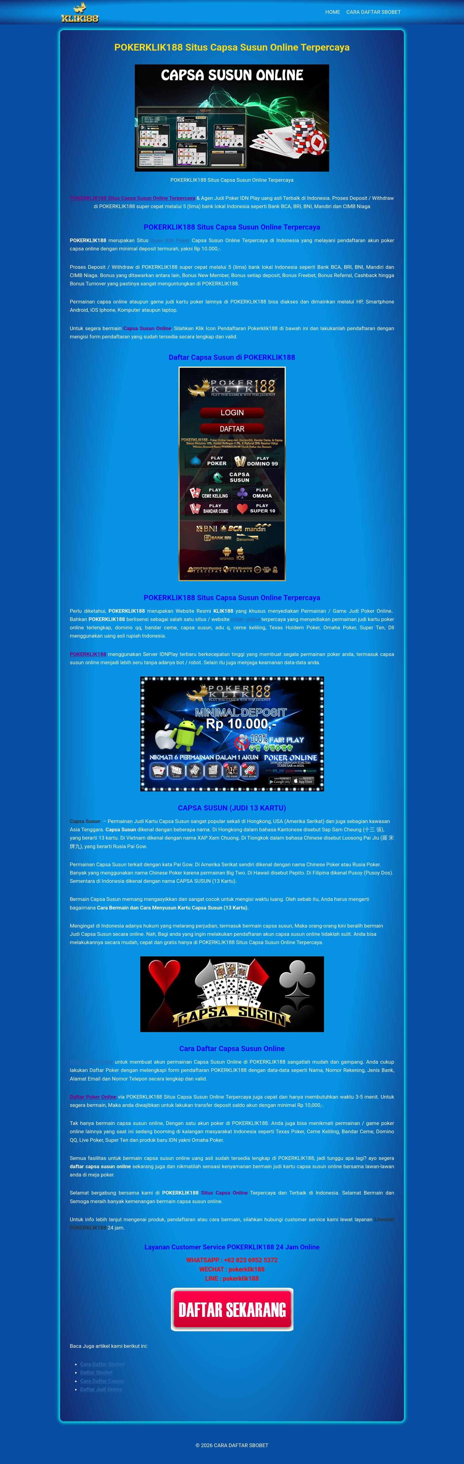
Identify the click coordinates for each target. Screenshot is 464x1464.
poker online (245, 619)
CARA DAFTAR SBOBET (373, 12)
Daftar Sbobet (96, 1372)
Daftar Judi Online (101, 1389)
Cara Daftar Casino (102, 1381)
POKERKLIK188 (88, 654)
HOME (332, 12)
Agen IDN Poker (170, 240)
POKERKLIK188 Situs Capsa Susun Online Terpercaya (132, 198)
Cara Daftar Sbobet (102, 1364)
